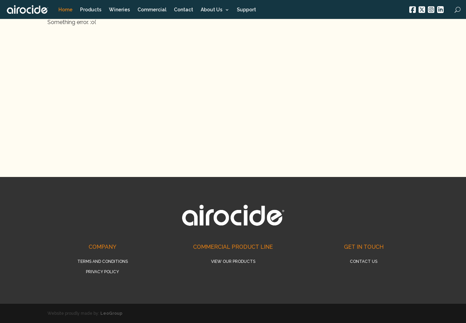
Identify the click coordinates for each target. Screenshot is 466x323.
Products (90, 9)
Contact (183, 9)
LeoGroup (111, 313)
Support (246, 9)
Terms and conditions (102, 261)
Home (65, 9)
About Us (211, 9)
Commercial (151, 9)
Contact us (363, 261)
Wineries (119, 9)
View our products (233, 261)
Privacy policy (102, 271)
